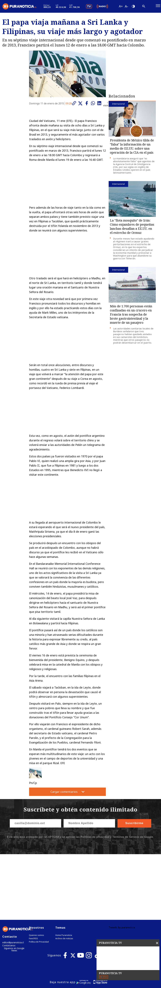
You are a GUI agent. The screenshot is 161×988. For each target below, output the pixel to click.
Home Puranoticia (63, 871)
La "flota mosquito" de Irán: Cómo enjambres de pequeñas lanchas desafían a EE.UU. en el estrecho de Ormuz (132, 228)
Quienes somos (36, 871)
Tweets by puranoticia (121, 863)
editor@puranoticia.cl (12, 879)
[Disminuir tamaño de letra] (138, 7)
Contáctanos (8, 882)
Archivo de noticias (64, 875)
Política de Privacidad (39, 878)
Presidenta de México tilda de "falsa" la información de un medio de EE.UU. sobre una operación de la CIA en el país (132, 148)
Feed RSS (33, 875)
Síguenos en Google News (14, 886)
